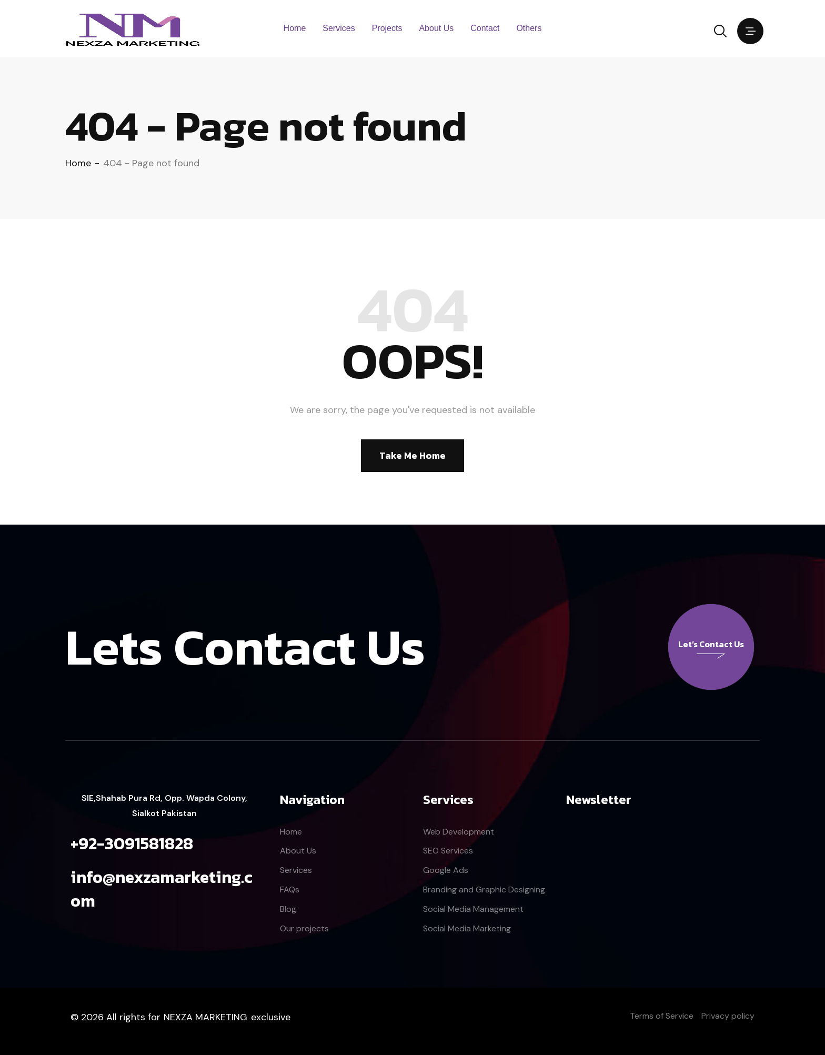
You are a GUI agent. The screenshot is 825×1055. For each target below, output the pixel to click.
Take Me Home (412, 455)
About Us (436, 28)
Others (528, 28)
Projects (387, 28)
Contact (484, 28)
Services (339, 28)
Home (295, 28)
